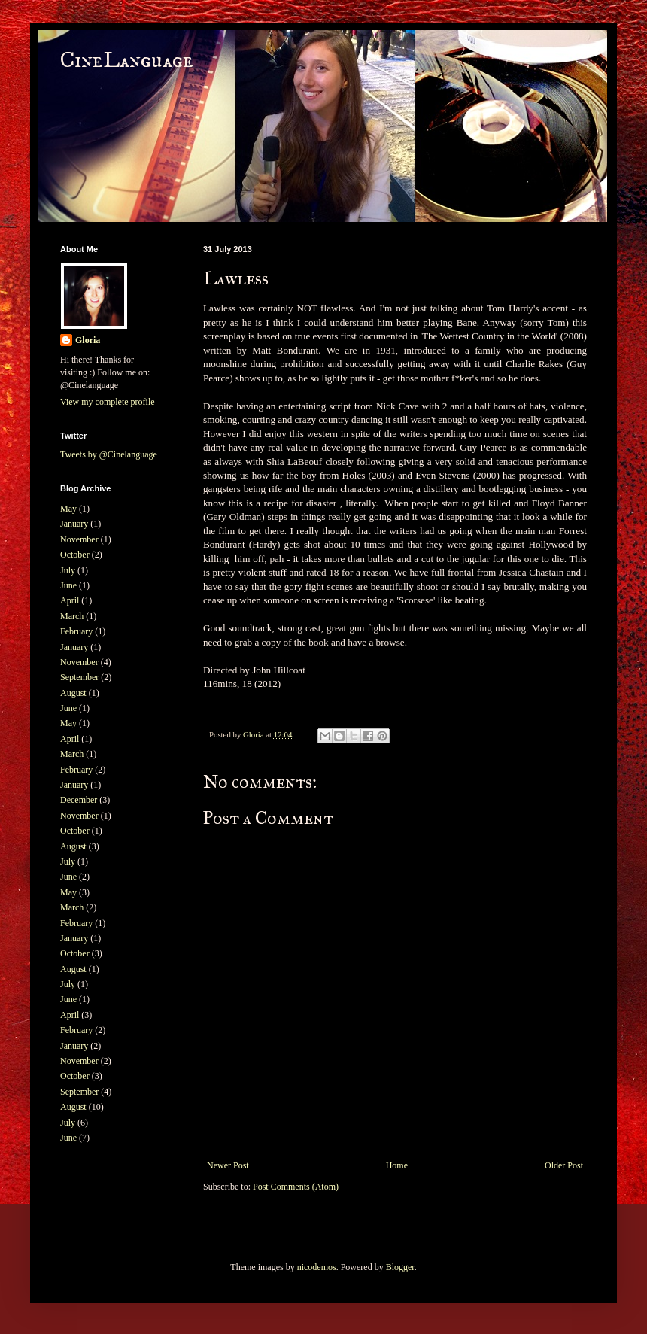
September (79, 677)
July (67, 570)
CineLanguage (126, 60)
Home (397, 1165)
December (78, 800)
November (79, 539)
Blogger (400, 1267)
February (76, 631)
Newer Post (228, 1165)
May (68, 508)
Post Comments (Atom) (296, 1186)
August (73, 693)
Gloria (87, 340)
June (68, 585)
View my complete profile (107, 402)
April (69, 600)
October (75, 554)
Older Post (564, 1165)
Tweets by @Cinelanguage (108, 454)
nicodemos (316, 1267)
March (72, 616)
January (74, 523)
